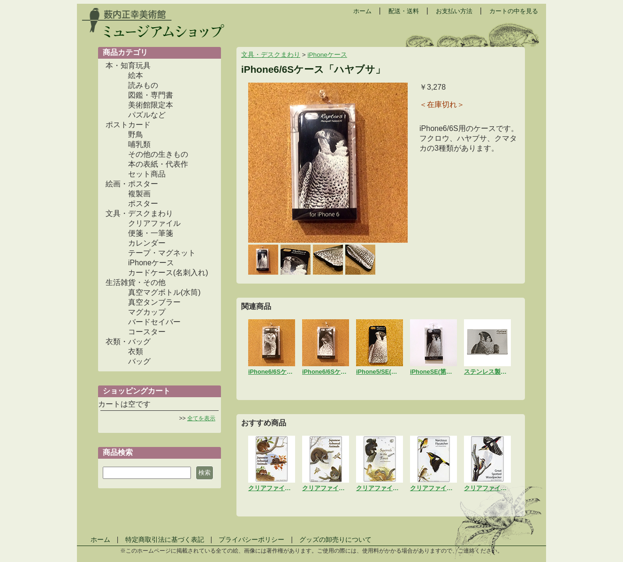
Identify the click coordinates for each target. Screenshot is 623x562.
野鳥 (135, 135)
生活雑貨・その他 (136, 282)
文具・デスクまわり (139, 213)
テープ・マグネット (162, 253)
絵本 (135, 75)
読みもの (143, 85)
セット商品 (147, 174)
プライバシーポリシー (251, 539)
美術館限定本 (150, 105)
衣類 (135, 351)
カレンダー (147, 243)
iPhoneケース (151, 263)
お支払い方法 (454, 11)
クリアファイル (154, 223)
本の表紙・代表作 (158, 164)
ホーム (362, 11)
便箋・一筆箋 (150, 233)
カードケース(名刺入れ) (168, 273)
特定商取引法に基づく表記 (164, 539)
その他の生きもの (158, 154)
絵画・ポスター (132, 184)
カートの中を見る (513, 11)
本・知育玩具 (128, 65)
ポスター (143, 204)
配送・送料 (403, 11)
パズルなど (147, 115)
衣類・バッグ (128, 342)
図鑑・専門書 (150, 95)
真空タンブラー (154, 302)
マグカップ (147, 312)
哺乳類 (139, 144)
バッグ (139, 361)
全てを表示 (201, 418)
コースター (147, 332)
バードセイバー (154, 322)
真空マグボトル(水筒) (164, 292)
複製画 (139, 194)
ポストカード (128, 125)
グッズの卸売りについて (335, 539)
